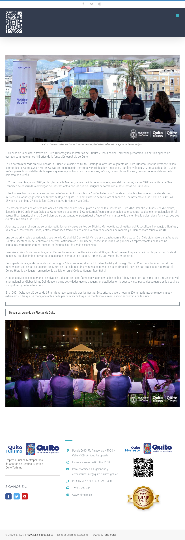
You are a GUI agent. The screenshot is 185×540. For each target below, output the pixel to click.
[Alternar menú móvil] (178, 15)
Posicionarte (110, 534)
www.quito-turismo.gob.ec (40, 534)
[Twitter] (17, 496)
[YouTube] (25, 496)
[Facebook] (8, 496)
